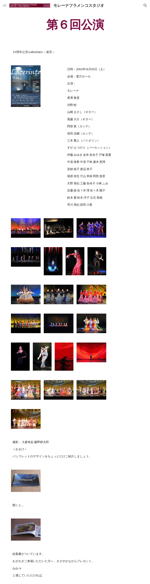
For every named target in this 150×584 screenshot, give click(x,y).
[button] (4, 5)
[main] (75, 24)
